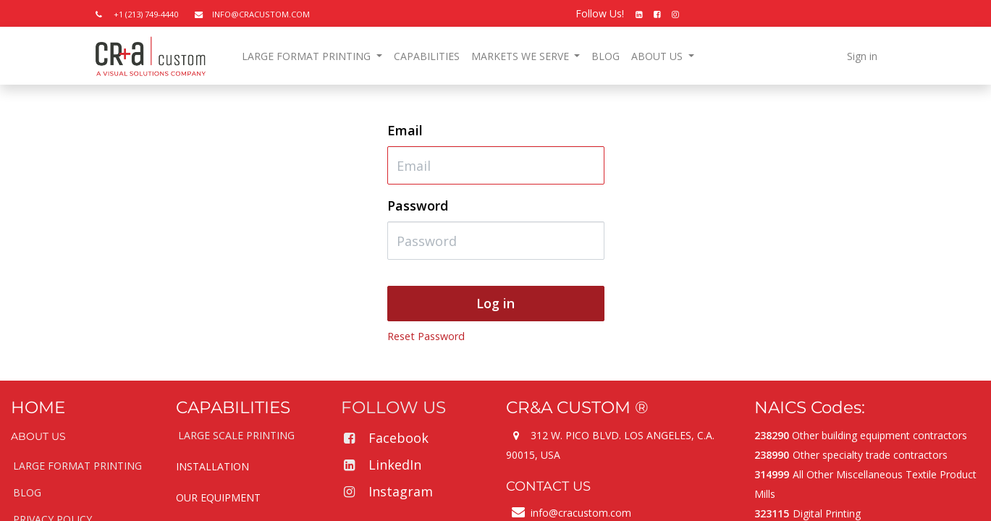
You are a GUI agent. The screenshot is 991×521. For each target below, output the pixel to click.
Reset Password (426, 336)
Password (417, 205)
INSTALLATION (212, 466)
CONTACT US (548, 486)
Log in (495, 303)
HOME (38, 407)
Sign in (862, 56)
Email (405, 130)
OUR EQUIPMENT (218, 497)
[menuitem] (426, 56)
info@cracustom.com (581, 513)
